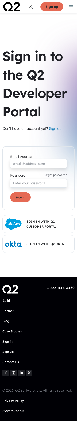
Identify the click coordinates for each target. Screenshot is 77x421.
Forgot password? (55, 175)
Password (17, 175)
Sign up (52, 7)
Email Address (21, 156)
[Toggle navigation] (71, 7)
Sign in (20, 197)
